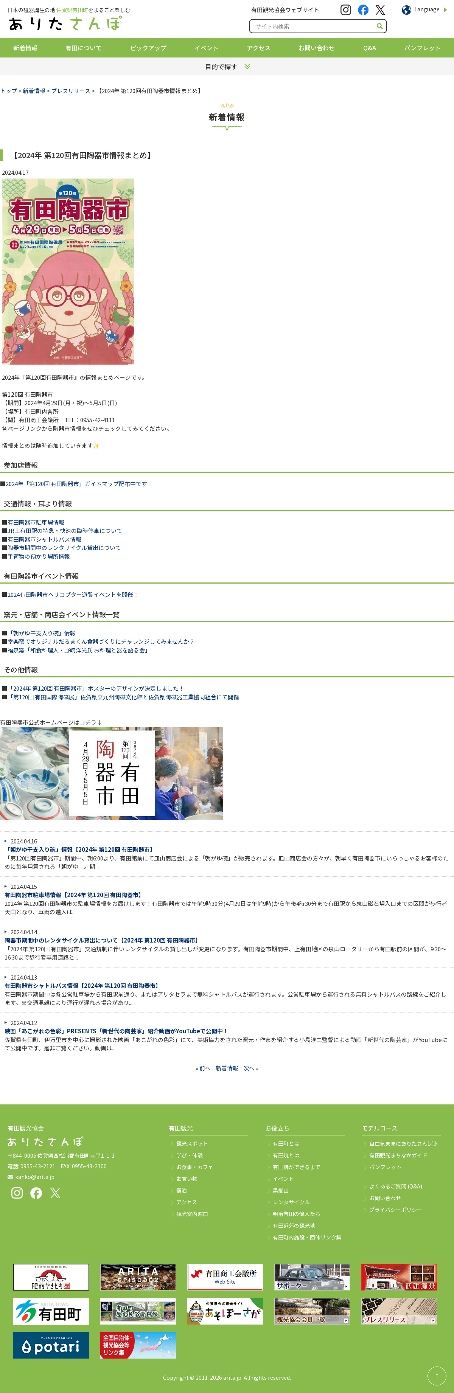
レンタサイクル (291, 1202)
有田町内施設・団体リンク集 (307, 1237)
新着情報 (25, 47)
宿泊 (181, 1190)
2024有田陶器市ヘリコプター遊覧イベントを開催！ (73, 594)
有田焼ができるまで (296, 1167)
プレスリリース (70, 91)
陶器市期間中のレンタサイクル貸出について (64, 547)
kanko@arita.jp (34, 1176)
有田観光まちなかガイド (398, 1155)
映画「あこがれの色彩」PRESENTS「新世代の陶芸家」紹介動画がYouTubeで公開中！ (117, 1031)
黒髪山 (281, 1190)
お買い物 (186, 1178)
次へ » (250, 1068)
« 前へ (203, 1068)
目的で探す (221, 66)
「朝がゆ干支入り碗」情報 (42, 633)
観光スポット (192, 1143)
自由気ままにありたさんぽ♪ (403, 1143)
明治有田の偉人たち (296, 1214)
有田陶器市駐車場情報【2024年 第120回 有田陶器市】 (74, 895)
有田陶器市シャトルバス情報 (44, 539)
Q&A (369, 47)
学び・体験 (189, 1155)
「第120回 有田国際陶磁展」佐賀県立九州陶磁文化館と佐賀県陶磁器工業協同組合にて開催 (123, 697)
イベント (206, 47)
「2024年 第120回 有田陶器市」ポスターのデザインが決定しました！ (96, 688)
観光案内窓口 (192, 1214)
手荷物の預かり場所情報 (39, 556)
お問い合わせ (317, 47)
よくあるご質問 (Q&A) (395, 1186)
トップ (8, 91)
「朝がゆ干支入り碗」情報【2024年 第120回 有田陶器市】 (80, 849)
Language (427, 9)
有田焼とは (286, 1155)
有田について (83, 47)
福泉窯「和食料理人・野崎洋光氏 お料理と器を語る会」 (79, 650)
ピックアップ (148, 47)
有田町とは (286, 1143)
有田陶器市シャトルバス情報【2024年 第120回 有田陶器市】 (83, 985)
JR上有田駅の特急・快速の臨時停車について (65, 530)
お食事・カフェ (194, 1167)
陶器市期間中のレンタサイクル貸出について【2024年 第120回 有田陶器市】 (103, 940)
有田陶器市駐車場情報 (36, 522)
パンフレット (422, 47)
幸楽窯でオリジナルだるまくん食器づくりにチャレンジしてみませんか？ (101, 641)
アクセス (259, 47)
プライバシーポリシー (395, 1209)
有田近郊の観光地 (294, 1225)
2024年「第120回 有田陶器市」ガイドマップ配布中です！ (79, 484)
